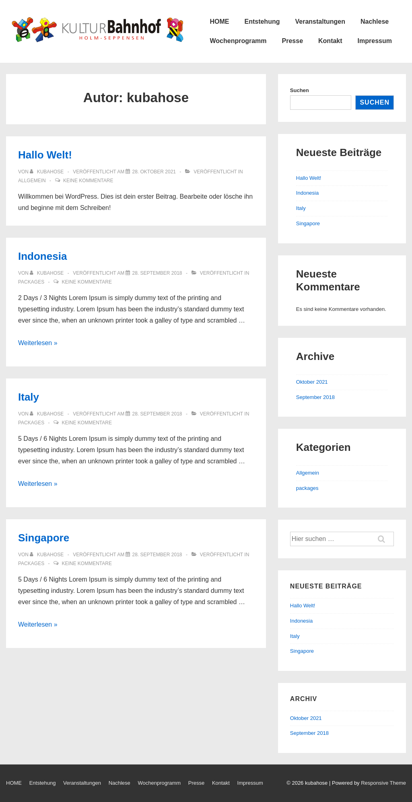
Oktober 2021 (312, 382)
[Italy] (157, 414)
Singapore (43, 538)
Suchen (299, 90)
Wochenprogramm (238, 40)
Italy (28, 397)
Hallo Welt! (45, 155)
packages (31, 282)
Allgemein (32, 180)
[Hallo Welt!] (154, 172)
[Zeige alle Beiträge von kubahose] (47, 172)
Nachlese (374, 21)
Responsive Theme (383, 783)
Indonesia (42, 256)
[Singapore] (157, 554)
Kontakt (330, 40)
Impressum (375, 40)
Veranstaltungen (320, 21)
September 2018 (315, 397)
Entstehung (262, 21)
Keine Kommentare (88, 180)
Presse (292, 40)
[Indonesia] (157, 273)
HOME (219, 21)
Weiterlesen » (38, 342)
